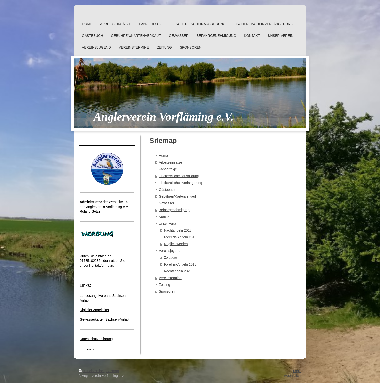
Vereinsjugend (169, 251)
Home (163, 156)
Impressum (88, 349)
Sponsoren (167, 291)
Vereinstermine (170, 278)
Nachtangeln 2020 (177, 271)
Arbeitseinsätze (170, 162)
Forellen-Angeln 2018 (180, 237)
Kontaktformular (101, 265)
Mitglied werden (176, 244)
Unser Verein (168, 223)
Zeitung (164, 285)
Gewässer (166, 203)
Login (297, 371)
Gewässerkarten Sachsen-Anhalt (104, 319)
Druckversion (91, 371)
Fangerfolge (168, 169)
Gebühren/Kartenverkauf (177, 196)
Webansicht (292, 376)
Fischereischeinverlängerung (180, 183)
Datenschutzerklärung (96, 339)
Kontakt (164, 217)
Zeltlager (170, 257)
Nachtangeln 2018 (177, 230)
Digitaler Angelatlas (94, 310)
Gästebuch (167, 190)
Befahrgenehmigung (174, 210)
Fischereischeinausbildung (179, 176)
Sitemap (112, 371)
